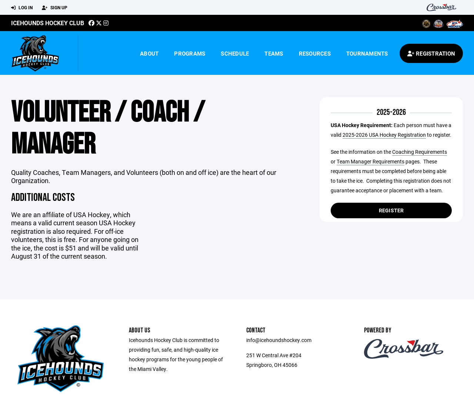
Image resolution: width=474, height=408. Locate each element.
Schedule (235, 53)
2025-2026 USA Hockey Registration (384, 134)
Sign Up (54, 7)
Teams (273, 53)
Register (391, 210)
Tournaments (367, 53)
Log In (22, 7)
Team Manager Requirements (370, 161)
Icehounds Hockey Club (47, 23)
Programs (189, 53)
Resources (315, 53)
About (149, 53)
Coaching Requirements (419, 151)
